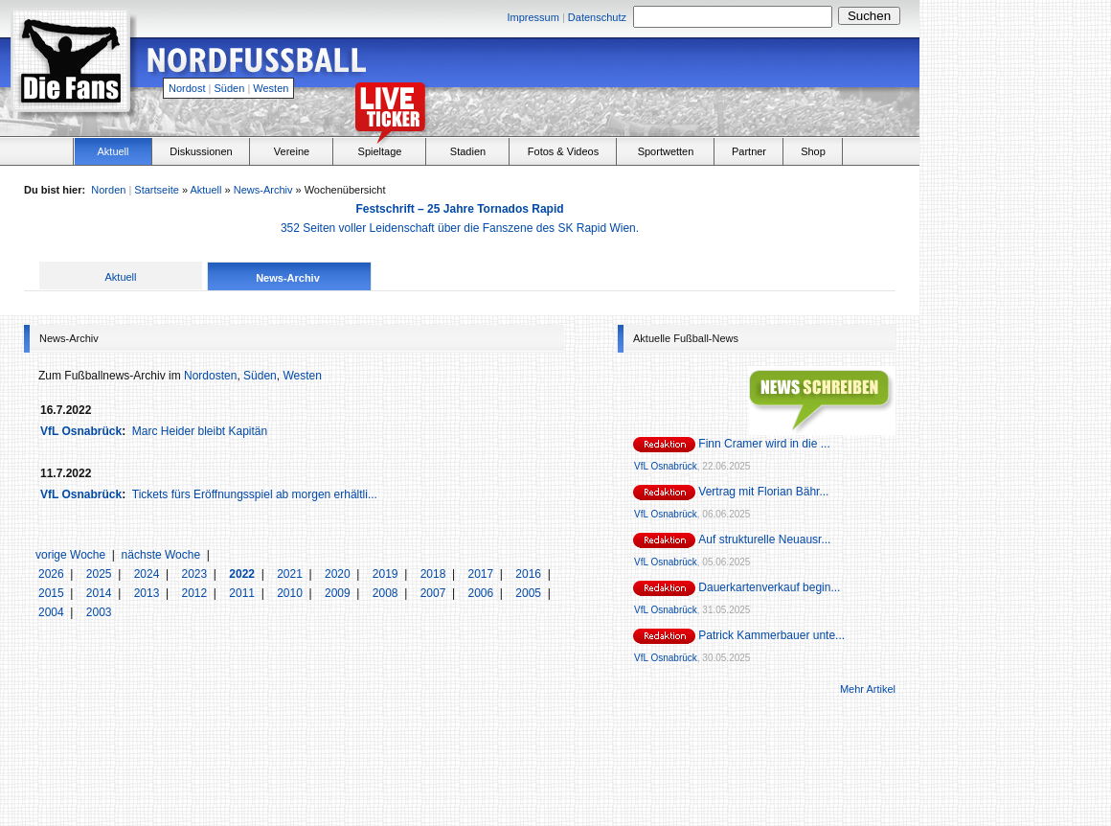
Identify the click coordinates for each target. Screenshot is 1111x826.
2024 (148, 574)
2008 (387, 593)
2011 (243, 593)
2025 (100, 574)
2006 (481, 593)
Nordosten (210, 375)
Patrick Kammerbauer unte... (771, 635)
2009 (339, 593)
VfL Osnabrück (81, 431)
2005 (529, 593)
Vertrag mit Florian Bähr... (763, 491)
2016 (529, 574)
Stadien (468, 151)
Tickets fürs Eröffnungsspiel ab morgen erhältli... (254, 494)
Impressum (532, 17)
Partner (749, 151)
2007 (434, 593)
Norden (108, 189)
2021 (291, 574)
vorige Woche (70, 555)
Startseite (156, 189)
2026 (52, 574)
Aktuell (112, 151)
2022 (243, 574)
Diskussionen (201, 151)
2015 (52, 593)
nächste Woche (161, 555)
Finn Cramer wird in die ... (763, 443)
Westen (270, 88)
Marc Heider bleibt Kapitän (199, 431)
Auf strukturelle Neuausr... (764, 539)
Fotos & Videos (563, 151)
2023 (195, 574)
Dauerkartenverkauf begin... (769, 587)
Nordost (187, 88)
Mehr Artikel (868, 689)
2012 (195, 593)
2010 (291, 593)
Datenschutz (597, 17)
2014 (100, 593)
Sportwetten (666, 151)
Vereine (291, 151)
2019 (387, 574)
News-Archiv (263, 189)
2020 (339, 574)
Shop (813, 151)
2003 (99, 612)
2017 (481, 574)
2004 (52, 612)
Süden (230, 88)
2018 (434, 574)
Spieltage (380, 151)
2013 (148, 593)
